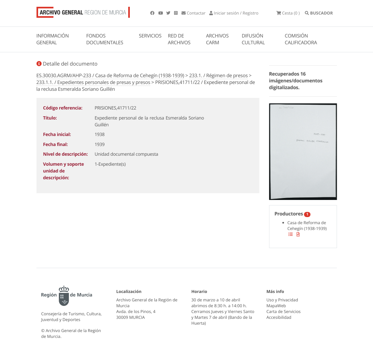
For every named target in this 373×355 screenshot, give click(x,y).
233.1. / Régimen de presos (218, 75)
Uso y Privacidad (282, 300)
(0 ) (288, 13)
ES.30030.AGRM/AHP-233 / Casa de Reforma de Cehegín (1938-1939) (110, 75)
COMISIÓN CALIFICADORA (301, 39)
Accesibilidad (278, 317)
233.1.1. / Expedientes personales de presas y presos (93, 82)
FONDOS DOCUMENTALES (104, 39)
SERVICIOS (150, 36)
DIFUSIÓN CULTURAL (253, 39)
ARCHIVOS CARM (217, 39)
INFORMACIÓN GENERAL (52, 39)
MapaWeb (276, 305)
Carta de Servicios (283, 311)
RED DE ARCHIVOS (179, 39)
